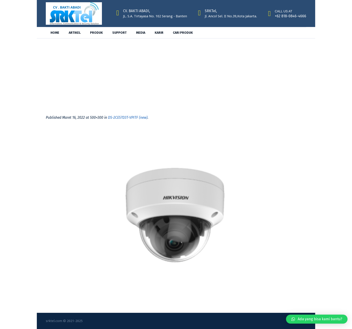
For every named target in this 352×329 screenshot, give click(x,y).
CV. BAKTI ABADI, (136, 11)
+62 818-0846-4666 (290, 16)
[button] (317, 319)
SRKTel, (211, 11)
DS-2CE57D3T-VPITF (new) (127, 117)
